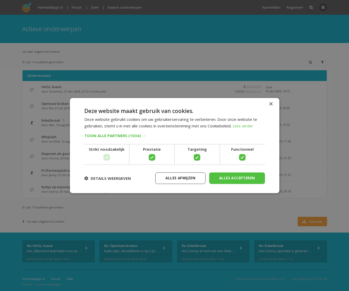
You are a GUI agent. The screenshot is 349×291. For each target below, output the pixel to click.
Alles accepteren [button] (236, 177)
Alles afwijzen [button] (177, 177)
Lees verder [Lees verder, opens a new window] (243, 125)
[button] (174, 135)
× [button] (271, 104)
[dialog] (174, 145)
